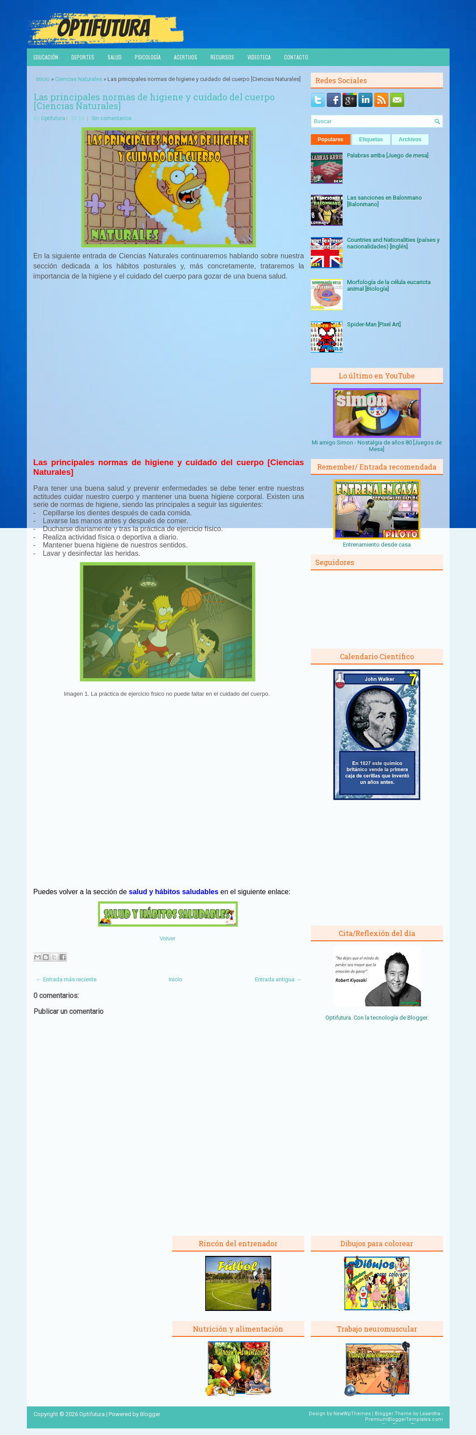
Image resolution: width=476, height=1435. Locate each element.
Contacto (296, 57)
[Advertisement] (169, 373)
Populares (330, 139)
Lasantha (430, 1414)
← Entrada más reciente (66, 979)
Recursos (222, 57)
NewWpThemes (352, 1414)
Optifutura (53, 118)
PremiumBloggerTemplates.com (404, 1419)
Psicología (148, 57)
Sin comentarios (112, 118)
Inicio (43, 79)
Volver (167, 938)
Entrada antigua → (278, 979)
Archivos (410, 139)
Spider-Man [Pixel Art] (374, 324)
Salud (114, 57)
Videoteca (259, 57)
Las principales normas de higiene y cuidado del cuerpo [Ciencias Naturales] (154, 101)
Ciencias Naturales (78, 79)
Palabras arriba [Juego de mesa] (387, 155)
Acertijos (185, 57)
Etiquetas (371, 139)
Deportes (82, 57)
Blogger (417, 1017)
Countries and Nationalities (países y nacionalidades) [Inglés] (393, 243)
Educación (45, 57)
